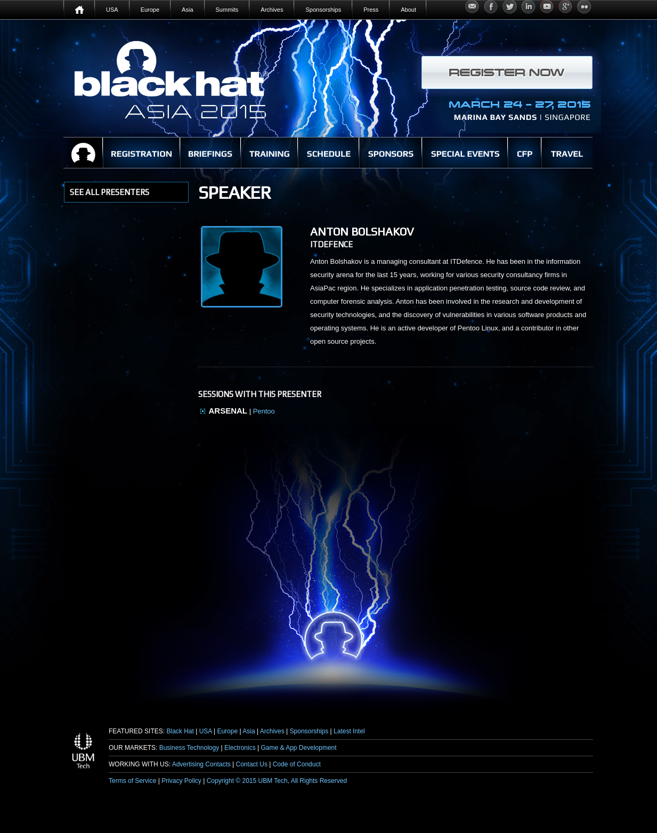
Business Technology (189, 747)
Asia (248, 731)
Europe (227, 731)
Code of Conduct (297, 764)
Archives (272, 731)
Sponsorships (309, 731)
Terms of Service (132, 781)
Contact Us (251, 764)
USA (205, 731)
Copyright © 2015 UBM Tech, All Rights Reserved (277, 781)
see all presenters (109, 192)
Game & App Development (299, 747)
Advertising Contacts (201, 764)
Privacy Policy (181, 781)
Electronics (240, 747)
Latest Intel (349, 731)
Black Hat (179, 731)
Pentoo (264, 411)
